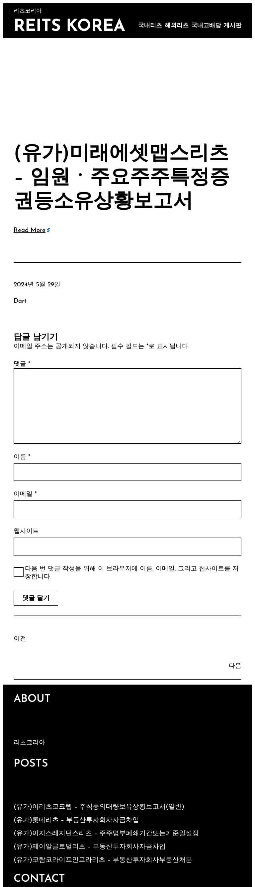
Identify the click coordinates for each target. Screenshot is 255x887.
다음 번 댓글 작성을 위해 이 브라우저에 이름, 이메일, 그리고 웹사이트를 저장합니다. (132, 573)
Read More (29, 230)
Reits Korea (69, 26)
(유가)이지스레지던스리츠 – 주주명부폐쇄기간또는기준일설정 (106, 833)
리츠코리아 (29, 743)
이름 (22, 457)
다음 (235, 666)
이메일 (25, 494)
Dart (20, 301)
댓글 (22, 364)
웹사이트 (26, 531)
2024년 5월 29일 (37, 285)
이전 (20, 639)
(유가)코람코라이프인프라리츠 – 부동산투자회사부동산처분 (103, 860)
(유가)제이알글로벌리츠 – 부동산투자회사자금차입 (90, 847)
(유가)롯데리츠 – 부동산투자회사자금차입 (76, 820)
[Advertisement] (127, 87)
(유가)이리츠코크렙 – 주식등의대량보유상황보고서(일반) (99, 807)
